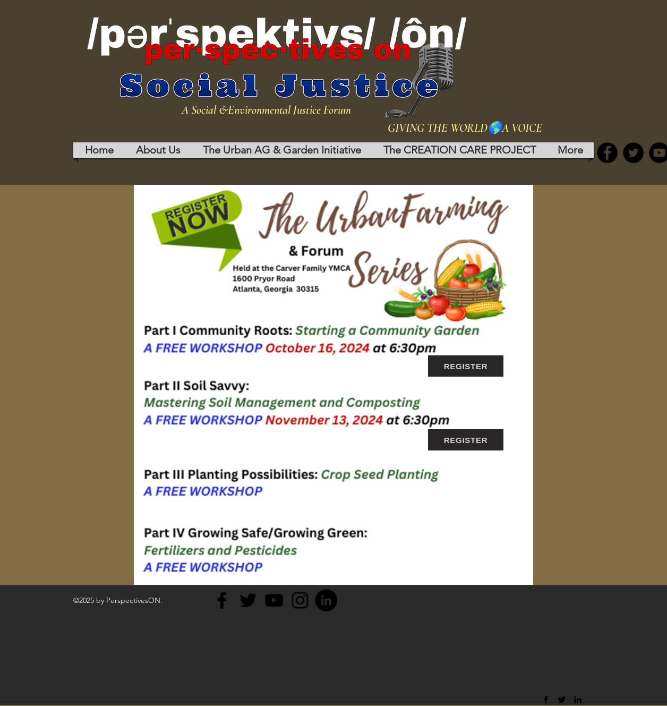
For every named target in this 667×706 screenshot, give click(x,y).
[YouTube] (274, 600)
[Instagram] (300, 600)
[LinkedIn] (326, 600)
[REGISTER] (465, 366)
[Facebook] (607, 152)
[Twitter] (633, 152)
